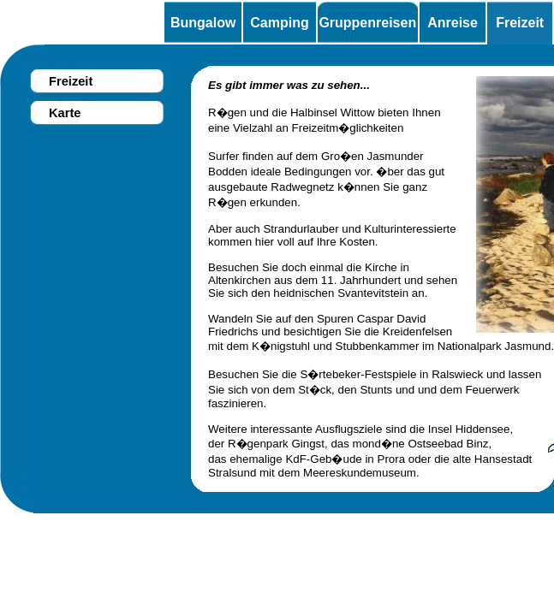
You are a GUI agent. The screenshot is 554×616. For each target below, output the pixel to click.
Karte (64, 113)
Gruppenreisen (367, 22)
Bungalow (202, 22)
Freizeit (520, 22)
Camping (279, 22)
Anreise (452, 22)
